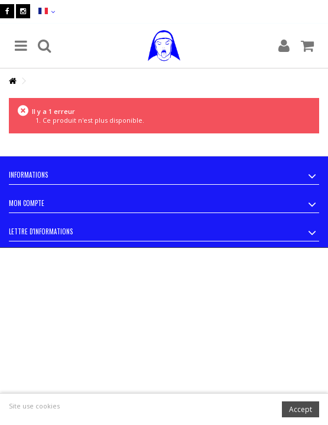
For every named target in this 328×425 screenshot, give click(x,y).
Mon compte (26, 203)
